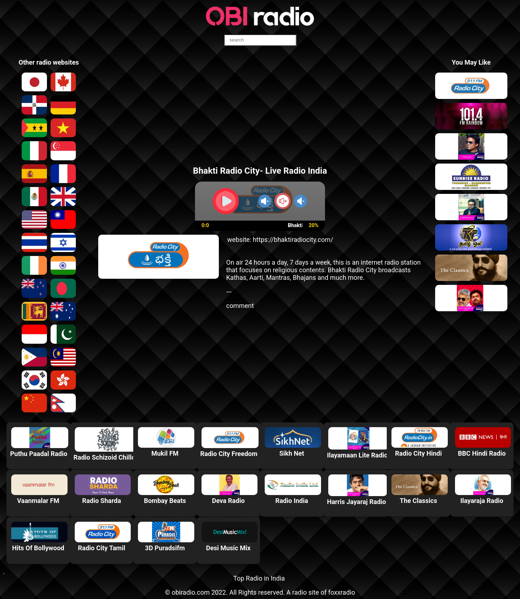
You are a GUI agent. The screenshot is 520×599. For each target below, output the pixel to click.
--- (228, 291)
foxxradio (341, 592)
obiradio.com (190, 592)
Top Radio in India (259, 578)
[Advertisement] (260, 109)
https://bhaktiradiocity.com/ (293, 239)
